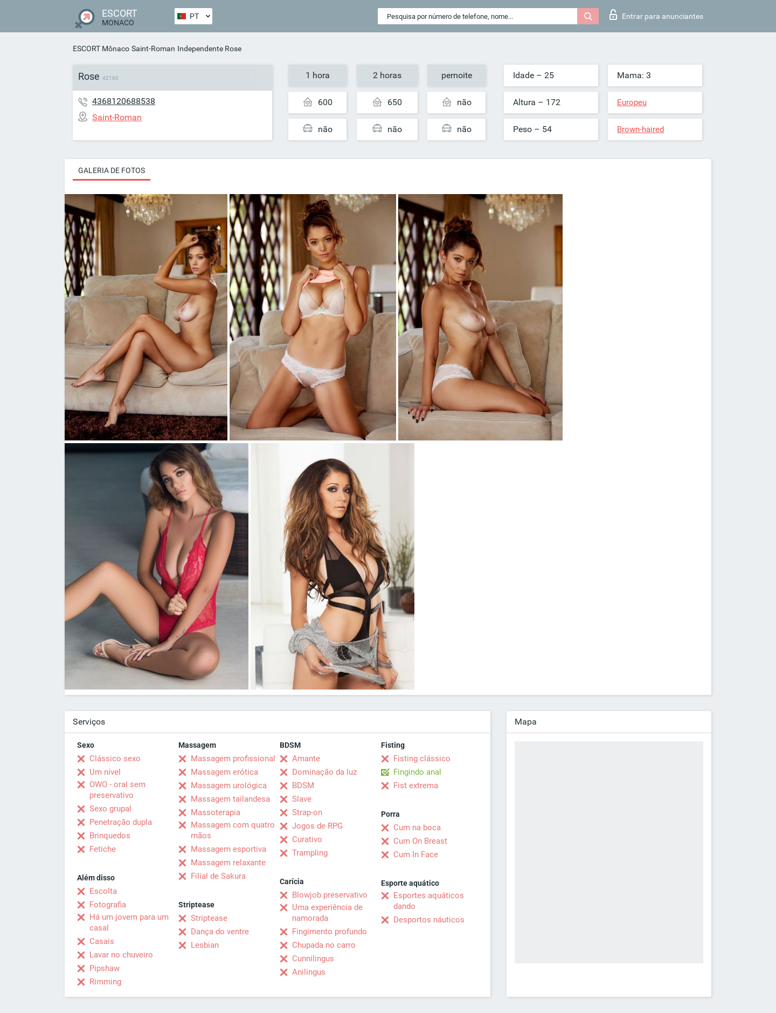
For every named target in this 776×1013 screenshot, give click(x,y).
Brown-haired (640, 129)
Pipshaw (104, 968)
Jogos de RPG (317, 826)
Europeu (632, 102)
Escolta (103, 891)
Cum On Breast (420, 841)
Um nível (105, 772)
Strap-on (307, 812)
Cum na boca (417, 827)
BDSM (303, 785)
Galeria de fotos (111, 170)
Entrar (656, 14)
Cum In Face (415, 854)
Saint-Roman (153, 48)
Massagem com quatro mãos (233, 830)
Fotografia (107, 904)
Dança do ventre (220, 931)
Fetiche (102, 849)
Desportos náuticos (429, 920)
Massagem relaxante (228, 862)
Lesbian (205, 945)
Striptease (209, 918)
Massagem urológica (229, 785)
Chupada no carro (324, 945)
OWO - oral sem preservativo (117, 790)
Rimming (105, 982)
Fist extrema (415, 785)
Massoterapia (215, 812)
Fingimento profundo (329, 931)
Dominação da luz (324, 772)
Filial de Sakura (218, 876)
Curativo (307, 839)
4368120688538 (123, 101)
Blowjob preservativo (330, 895)
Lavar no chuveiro (121, 955)
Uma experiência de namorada (327, 912)
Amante (306, 758)
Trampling (310, 853)
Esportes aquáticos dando (428, 901)
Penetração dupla (120, 822)
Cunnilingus (313, 958)
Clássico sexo (115, 758)
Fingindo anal (417, 772)
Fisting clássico (422, 758)
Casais (101, 941)
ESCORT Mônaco (101, 48)
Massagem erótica (224, 772)
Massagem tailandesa (230, 799)
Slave (301, 799)
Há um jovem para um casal (129, 922)
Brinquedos (109, 835)
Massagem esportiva (228, 849)
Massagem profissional (233, 758)
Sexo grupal (110, 809)
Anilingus (308, 972)
